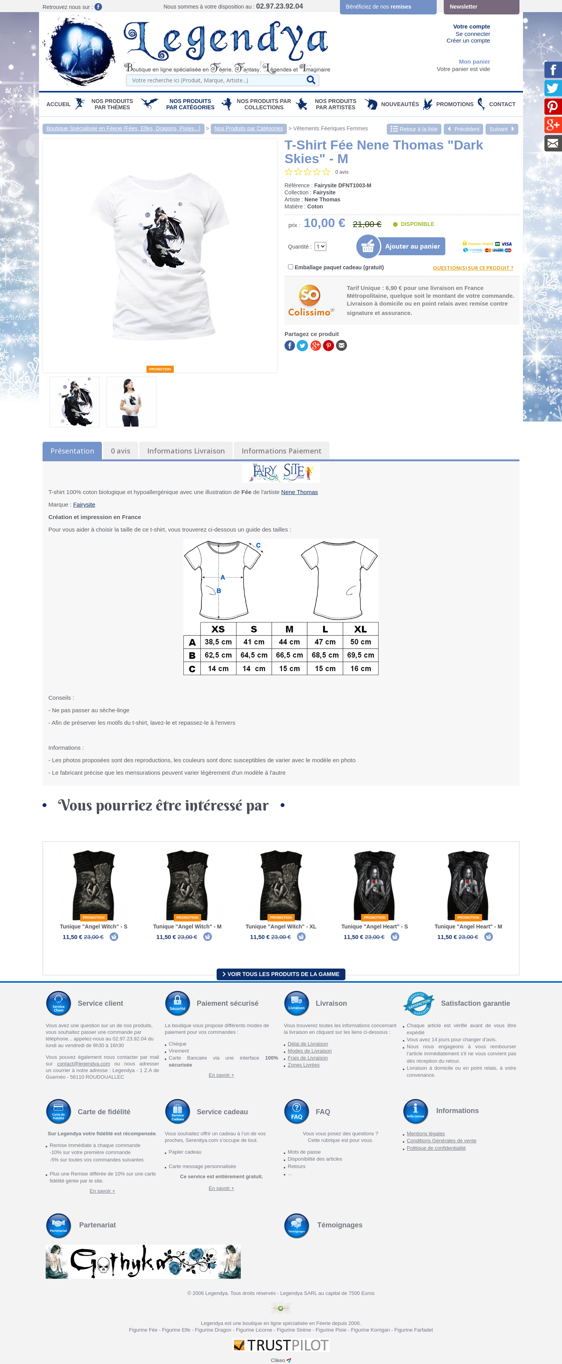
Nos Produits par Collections (264, 104)
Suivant (501, 129)
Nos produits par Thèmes (112, 104)
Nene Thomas (299, 492)
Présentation (72, 450)
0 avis (120, 450)
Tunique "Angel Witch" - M (187, 926)
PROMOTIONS (455, 104)
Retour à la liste (414, 129)
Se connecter (473, 33)
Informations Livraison (186, 450)
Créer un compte (468, 40)
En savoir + (221, 1075)
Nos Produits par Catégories (190, 104)
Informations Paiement (282, 450)
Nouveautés (400, 104)
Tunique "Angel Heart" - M (468, 926)
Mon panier (474, 61)
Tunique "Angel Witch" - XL (281, 926)
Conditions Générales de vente (442, 1141)
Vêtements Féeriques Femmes (330, 128)
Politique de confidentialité (436, 1148)
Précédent (463, 129)
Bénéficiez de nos (378, 7)
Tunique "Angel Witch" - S (93, 926)
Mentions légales (426, 1134)
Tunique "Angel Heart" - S (374, 926)
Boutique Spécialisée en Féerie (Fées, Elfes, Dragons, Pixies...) (123, 128)
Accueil (58, 104)
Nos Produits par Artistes (336, 104)
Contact (502, 104)
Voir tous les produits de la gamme (281, 974)
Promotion (160, 369)
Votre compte (471, 26)
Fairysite (84, 504)
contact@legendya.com (83, 1064)
